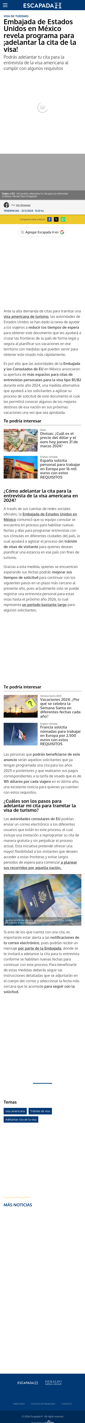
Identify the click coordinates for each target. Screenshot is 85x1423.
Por (21, 205)
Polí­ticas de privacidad (43, 1404)
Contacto (66, 1404)
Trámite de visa (40, 1111)
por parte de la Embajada (39, 948)
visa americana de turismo (26, 316)
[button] (5, 5)
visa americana (15, 1111)
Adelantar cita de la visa (20, 1119)
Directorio (19, 1404)
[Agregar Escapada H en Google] (42, 232)
